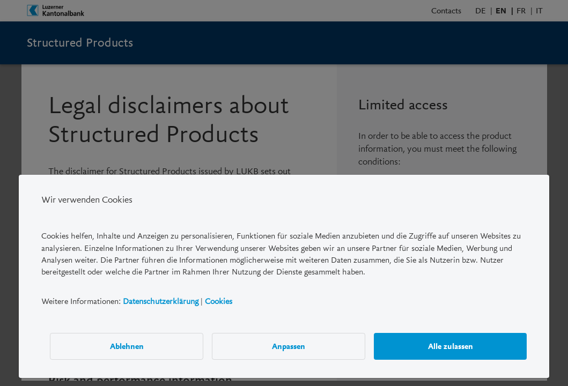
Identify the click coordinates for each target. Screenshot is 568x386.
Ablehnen (127, 346)
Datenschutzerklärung (160, 301)
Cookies (218, 301)
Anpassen (288, 346)
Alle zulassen (450, 346)
